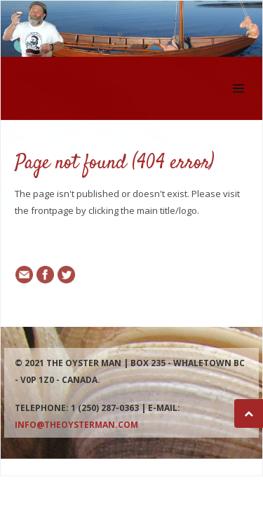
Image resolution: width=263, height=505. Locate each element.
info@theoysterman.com (76, 425)
